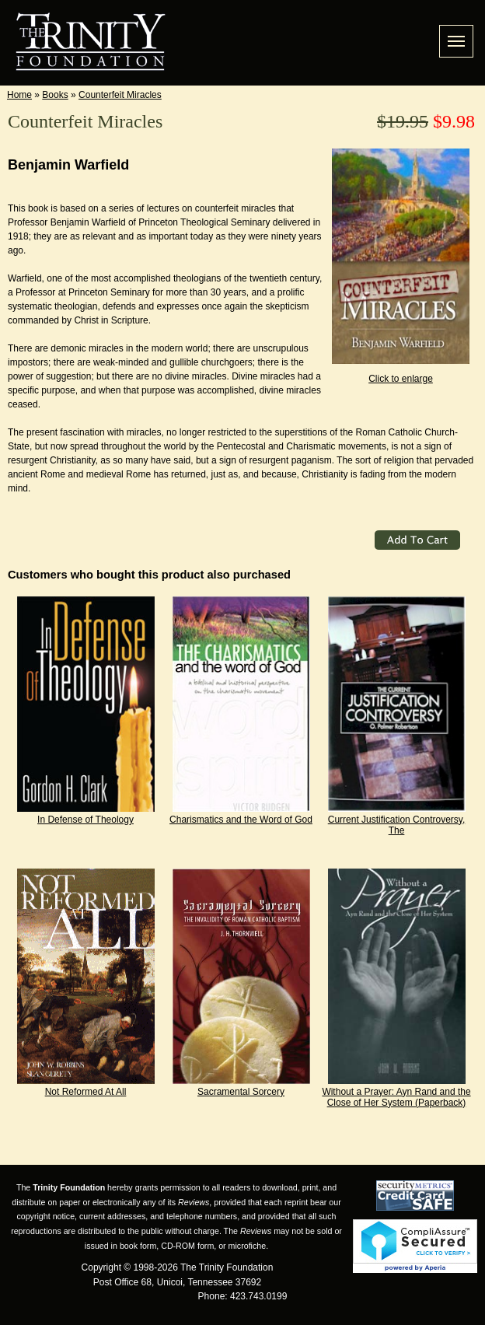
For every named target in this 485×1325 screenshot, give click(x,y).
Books (55, 94)
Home (19, 94)
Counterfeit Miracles (120, 94)
